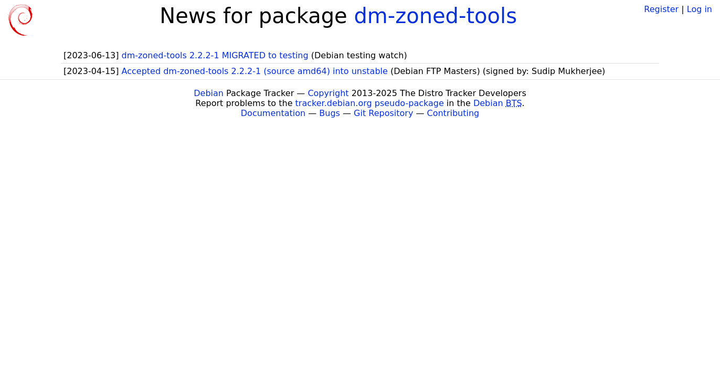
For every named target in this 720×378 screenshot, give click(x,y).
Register (661, 9)
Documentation (273, 113)
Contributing (453, 113)
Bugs (329, 113)
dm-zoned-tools (435, 16)
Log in (699, 9)
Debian (209, 93)
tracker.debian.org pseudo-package (369, 103)
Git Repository (383, 113)
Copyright (328, 93)
